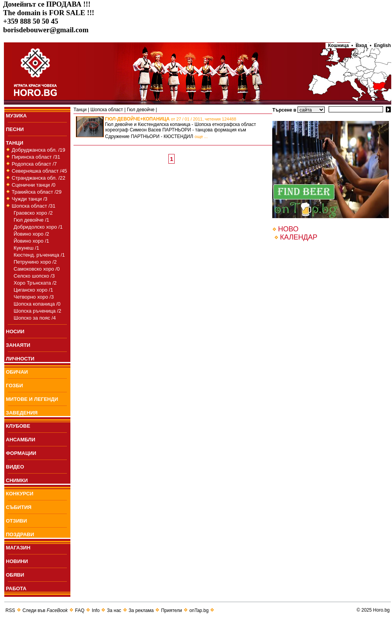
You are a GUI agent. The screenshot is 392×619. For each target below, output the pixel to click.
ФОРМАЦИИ (21, 453)
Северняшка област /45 (39, 171)
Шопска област (106, 109)
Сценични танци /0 (34, 185)
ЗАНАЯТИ (18, 345)
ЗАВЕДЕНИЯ (22, 413)
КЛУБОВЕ (18, 426)
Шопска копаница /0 (37, 304)
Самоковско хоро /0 (37, 269)
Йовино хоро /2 (31, 234)
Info (96, 610)
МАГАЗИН (18, 548)
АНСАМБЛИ (20, 439)
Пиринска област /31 (36, 157)
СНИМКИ (17, 480)
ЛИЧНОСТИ (20, 359)
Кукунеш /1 (26, 248)
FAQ (79, 610)
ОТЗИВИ (16, 521)
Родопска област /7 (34, 164)
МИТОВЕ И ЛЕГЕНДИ (32, 399)
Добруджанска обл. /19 (38, 150)
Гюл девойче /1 (31, 220)
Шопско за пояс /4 (35, 318)
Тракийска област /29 (36, 192)
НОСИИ (15, 331)
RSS (10, 610)
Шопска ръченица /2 (37, 311)
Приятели (171, 610)
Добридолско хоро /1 (38, 227)
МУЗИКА (16, 116)
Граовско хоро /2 (33, 213)
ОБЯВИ (15, 575)
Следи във (45, 610)
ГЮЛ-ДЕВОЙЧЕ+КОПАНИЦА (170, 119)
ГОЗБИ (14, 385)
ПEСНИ (15, 129)
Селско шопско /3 (34, 276)
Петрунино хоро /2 (35, 262)
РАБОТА (16, 588)
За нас (114, 610)
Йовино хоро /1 (31, 241)
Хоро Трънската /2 (35, 283)
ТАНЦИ (14, 143)
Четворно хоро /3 (34, 297)
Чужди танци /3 (29, 199)
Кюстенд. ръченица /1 (39, 255)
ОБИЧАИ (17, 372)
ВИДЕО (15, 467)
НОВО (288, 229)
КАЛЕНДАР (298, 237)
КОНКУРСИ (19, 494)
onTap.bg (198, 610)
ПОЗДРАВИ (20, 534)
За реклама (141, 610)
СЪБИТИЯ (19, 507)
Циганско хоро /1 (33, 290)
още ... (201, 136)
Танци (80, 109)
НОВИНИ (17, 561)
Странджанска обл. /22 (38, 178)
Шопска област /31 (34, 206)
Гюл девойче (140, 109)
